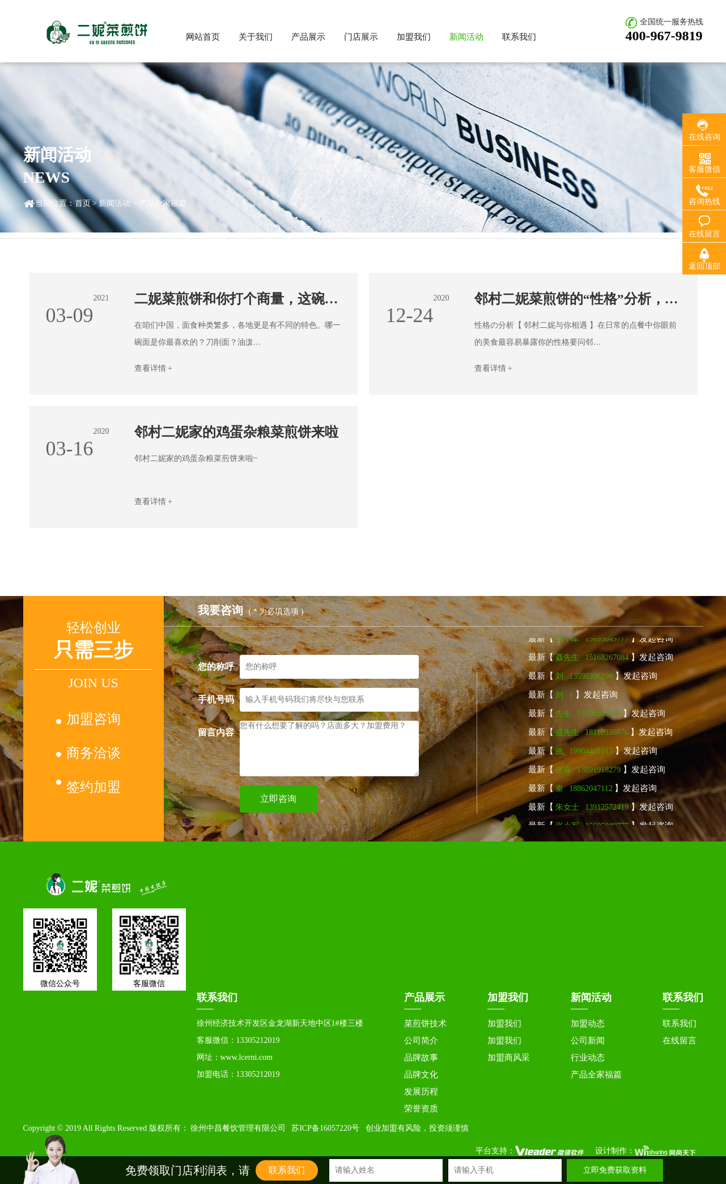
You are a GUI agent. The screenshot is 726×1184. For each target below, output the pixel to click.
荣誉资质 (421, 1108)
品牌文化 (421, 1074)
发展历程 (421, 1091)
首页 (83, 203)
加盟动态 (588, 1023)
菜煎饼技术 (425, 1023)
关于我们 (256, 36)
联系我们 (519, 36)
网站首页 (203, 36)
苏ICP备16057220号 (325, 1128)
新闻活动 (466, 36)
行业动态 (588, 1057)
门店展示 (361, 36)
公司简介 (421, 1040)
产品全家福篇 (596, 1074)
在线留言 (680, 1040)
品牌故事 (421, 1057)
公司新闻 (588, 1040)
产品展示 (308, 36)
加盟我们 (414, 36)
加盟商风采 (508, 1057)
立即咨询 (278, 799)
